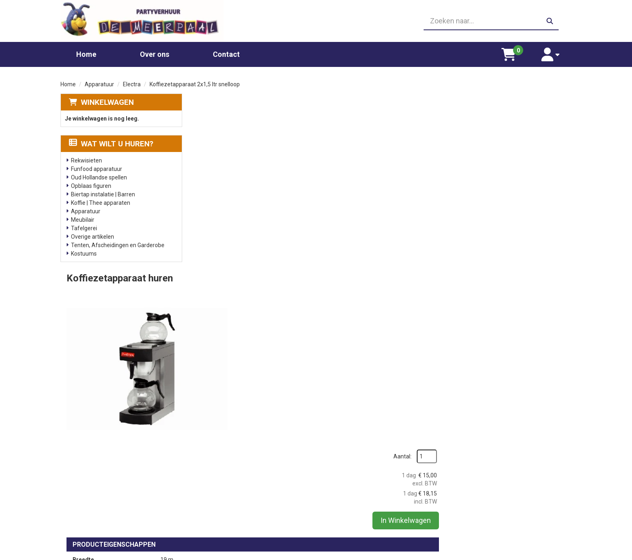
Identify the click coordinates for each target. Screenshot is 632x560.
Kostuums (84, 253)
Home (86, 54)
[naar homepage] (141, 21)
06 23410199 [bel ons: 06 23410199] (95, 494)
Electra (132, 84)
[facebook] (564, 553)
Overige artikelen (92, 236)
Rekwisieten (86, 160)
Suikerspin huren (221, 495)
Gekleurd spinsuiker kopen (233, 503)
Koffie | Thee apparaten (100, 202)
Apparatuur (99, 84)
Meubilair (82, 219)
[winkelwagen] (509, 54)
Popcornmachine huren (229, 487)
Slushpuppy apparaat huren (235, 511)
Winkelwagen (107, 101)
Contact (226, 54)
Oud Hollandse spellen (99, 177)
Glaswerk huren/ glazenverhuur (240, 479)
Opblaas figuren (91, 185)
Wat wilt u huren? (111, 143)
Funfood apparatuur (96, 168)
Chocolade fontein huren (231, 471)
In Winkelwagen (532, 182)
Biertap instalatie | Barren (103, 194)
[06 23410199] (316, 21)
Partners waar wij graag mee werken (374, 471)
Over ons (154, 54)
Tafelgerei (84, 228)
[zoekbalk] (490, 21)
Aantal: (529, 118)
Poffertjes (213, 527)
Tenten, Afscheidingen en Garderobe (117, 244)
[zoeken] (549, 21)
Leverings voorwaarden (485, 471)
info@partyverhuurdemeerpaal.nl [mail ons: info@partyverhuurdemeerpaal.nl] (120, 507)
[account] (550, 54)
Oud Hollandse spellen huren (236, 519)
